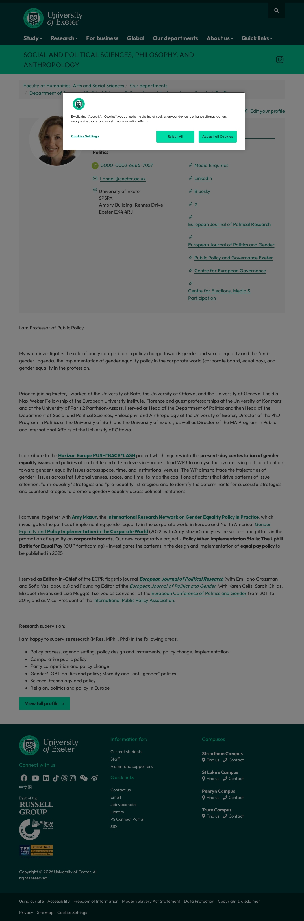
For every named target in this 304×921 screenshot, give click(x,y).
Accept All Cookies (217, 136)
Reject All (175, 136)
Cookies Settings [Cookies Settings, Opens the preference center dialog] (85, 136)
